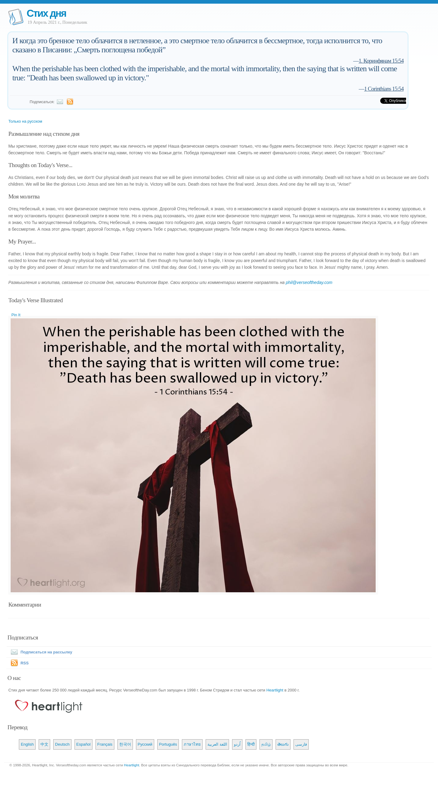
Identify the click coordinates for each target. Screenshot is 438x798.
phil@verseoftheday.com (309, 282)
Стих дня (46, 13)
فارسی (301, 744)
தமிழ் (266, 744)
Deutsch (62, 744)
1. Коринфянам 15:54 (381, 61)
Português (168, 744)
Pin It (15, 315)
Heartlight (274, 690)
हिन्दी (251, 744)
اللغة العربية (217, 744)
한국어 (125, 744)
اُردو (237, 744)
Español (83, 744)
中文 (44, 744)
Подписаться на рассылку (40, 652)
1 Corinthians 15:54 (384, 89)
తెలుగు (283, 744)
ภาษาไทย (192, 744)
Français (105, 744)
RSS (24, 663)
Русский (145, 744)
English (27, 744)
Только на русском (25, 121)
